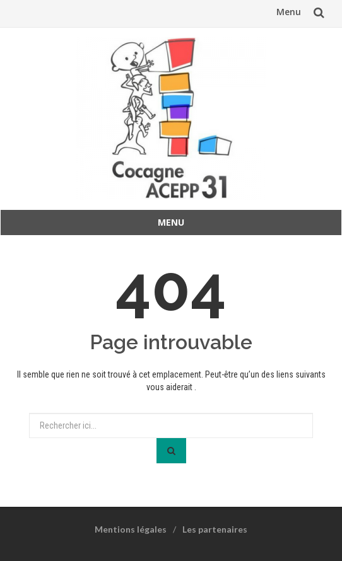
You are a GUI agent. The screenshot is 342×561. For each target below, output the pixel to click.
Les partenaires (214, 529)
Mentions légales (131, 529)
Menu (288, 12)
